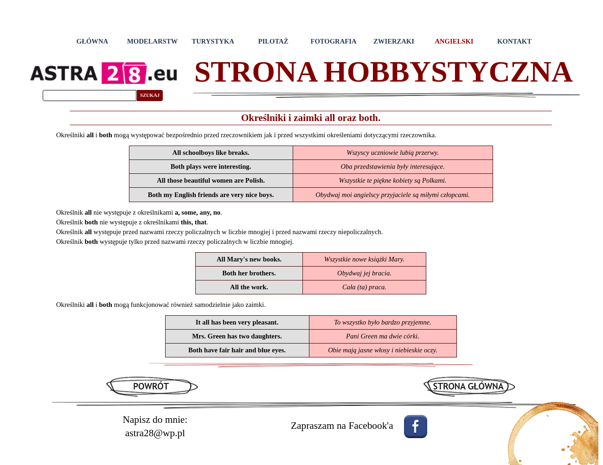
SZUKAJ (150, 95)
